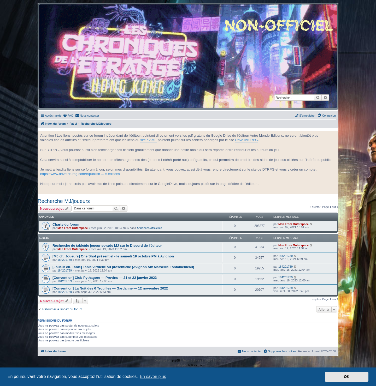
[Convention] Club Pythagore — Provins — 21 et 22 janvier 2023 (104, 278)
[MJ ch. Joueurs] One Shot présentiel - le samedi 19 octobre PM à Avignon (113, 256)
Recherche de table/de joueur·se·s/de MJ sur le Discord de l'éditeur (107, 246)
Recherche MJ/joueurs (64, 201)
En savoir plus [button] (153, 376)
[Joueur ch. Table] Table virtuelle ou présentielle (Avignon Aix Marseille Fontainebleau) (123, 267)
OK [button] (347, 377)
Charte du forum (65, 224)
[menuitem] (68, 115)
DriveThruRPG (246, 140)
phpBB (176, 360)
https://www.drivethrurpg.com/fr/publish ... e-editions (80, 174)
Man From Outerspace (72, 228)
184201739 (64, 259)
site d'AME (148, 140)
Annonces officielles (149, 228)
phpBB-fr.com (195, 365)
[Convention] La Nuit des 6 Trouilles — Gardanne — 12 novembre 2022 (110, 288)
